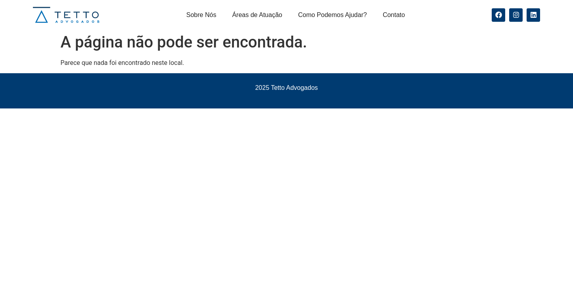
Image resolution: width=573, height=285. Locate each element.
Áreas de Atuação (257, 14)
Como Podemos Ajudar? (332, 14)
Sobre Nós (201, 14)
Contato (394, 14)
